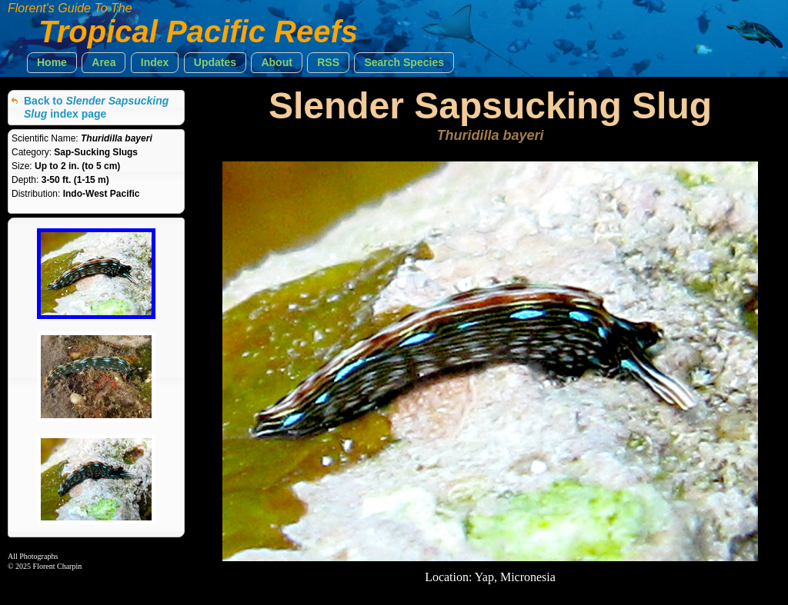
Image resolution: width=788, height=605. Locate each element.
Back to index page (96, 107)
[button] (52, 62)
